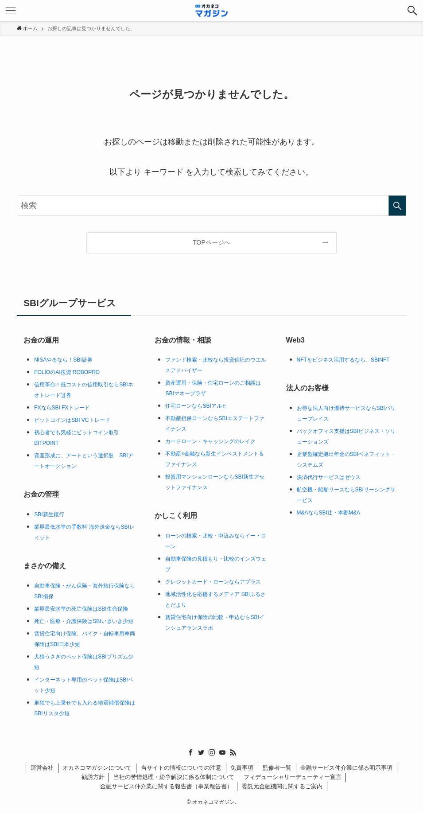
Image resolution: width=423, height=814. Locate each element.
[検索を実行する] (397, 205)
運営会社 (42, 767)
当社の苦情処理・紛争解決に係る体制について (173, 777)
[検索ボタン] (412, 10)
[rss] (233, 752)
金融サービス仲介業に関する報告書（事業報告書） (166, 786)
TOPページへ (211, 242)
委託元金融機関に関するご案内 (282, 786)
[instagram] (212, 752)
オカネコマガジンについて (97, 767)
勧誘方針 (93, 777)
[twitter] (201, 752)
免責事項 (241, 767)
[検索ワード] (211, 205)
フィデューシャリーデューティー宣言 (293, 777)
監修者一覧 (277, 767)
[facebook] (190, 752)
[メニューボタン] (10, 10)
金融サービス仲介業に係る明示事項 (346, 767)
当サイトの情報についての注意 (181, 767)
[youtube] (222, 752)
